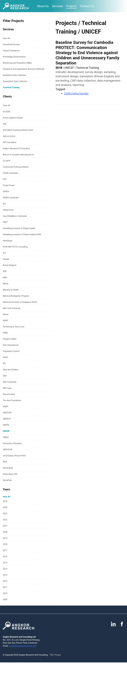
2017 (5, 550)
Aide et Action (9, 136)
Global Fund (8, 210)
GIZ (4, 204)
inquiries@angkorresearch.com (22, 646)
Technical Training (11, 87)
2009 (5, 599)
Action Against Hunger (13, 118)
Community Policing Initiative (16, 167)
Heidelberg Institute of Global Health (19, 228)
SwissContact (9, 394)
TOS (52, 655)
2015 (5, 563)
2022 (5, 520)
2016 (5, 556)
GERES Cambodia (11, 197)
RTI (4, 363)
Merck (5, 283)
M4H (5, 277)
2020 (5, 532)
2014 (5, 569)
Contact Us (87, 6)
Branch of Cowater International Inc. (19, 154)
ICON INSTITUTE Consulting (15, 247)
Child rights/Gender (76, 93)
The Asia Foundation (12, 400)
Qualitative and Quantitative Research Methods (23, 69)
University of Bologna (12, 443)
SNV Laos (7, 388)
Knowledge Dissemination (14, 57)
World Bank (8, 468)
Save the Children (10, 370)
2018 (5, 544)
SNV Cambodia (9, 382)
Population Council (11, 351)
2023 (5, 513)
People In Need (9, 339)
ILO (4, 253)
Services (57, 6)
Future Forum (9, 185)
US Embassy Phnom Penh (14, 456)
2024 (5, 507)
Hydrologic (7, 240)
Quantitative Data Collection (15, 81)
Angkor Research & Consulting (16, 148)
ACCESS (6, 111)
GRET (5, 222)
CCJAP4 (6, 161)
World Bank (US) (10, 474)
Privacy (58, 655)
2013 (5, 575)
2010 (5, 593)
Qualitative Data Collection (14, 75)
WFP (5, 462)
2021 (5, 526)
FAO (4, 179)
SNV (5, 376)
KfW (5, 271)
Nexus (5, 314)
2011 (5, 587)
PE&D (5, 333)
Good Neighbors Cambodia (15, 216)
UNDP (5, 406)
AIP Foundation (9, 142)
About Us (43, 6)
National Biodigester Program (16, 296)
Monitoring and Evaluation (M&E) (17, 63)
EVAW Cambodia (10, 173)
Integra (6, 259)
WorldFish (7, 480)
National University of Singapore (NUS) (20, 302)
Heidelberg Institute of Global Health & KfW (22, 234)
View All (6, 38)
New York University (12, 308)
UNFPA (6, 425)
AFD (5, 124)
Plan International (10, 345)
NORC (5, 320)
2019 (5, 538)
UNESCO (7, 419)
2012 (5, 581)
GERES (6, 191)
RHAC (5, 357)
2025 (5, 501)
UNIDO (6, 437)
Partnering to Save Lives (13, 326)
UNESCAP (7, 413)
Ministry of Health (11, 290)
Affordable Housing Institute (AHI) (18, 130)
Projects (71, 6)
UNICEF (6, 431)
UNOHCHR (7, 449)
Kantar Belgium (9, 265)
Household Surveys (11, 44)
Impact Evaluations (11, 50)
